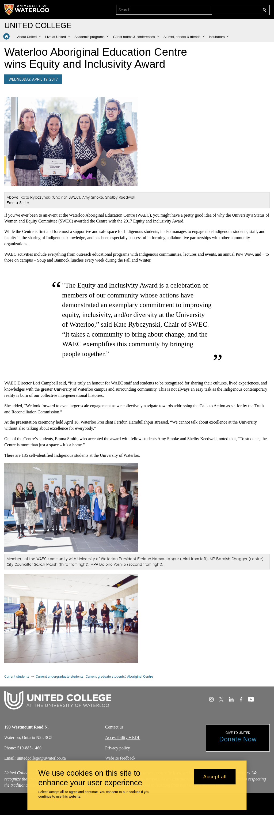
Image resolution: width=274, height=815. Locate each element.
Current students (16, 676)
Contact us (114, 727)
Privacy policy (117, 748)
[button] (29, 37)
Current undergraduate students (59, 676)
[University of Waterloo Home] (27, 9)
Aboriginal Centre (140, 676)
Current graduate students (105, 676)
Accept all (215, 776)
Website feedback (120, 758)
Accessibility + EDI (122, 737)
